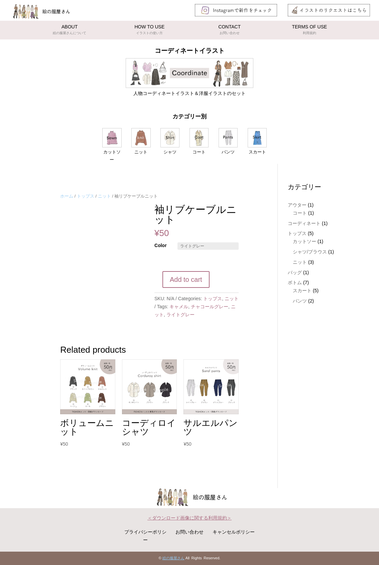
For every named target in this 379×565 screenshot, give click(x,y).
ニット (104, 196)
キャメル (178, 306)
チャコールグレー (209, 306)
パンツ (300, 301)
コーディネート (304, 223)
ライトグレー (180, 314)
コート (300, 213)
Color (160, 245)
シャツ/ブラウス (310, 251)
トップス (85, 196)
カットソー (304, 241)
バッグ (295, 272)
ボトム (295, 282)
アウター (297, 205)
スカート (302, 290)
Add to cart (186, 279)
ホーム (66, 196)
